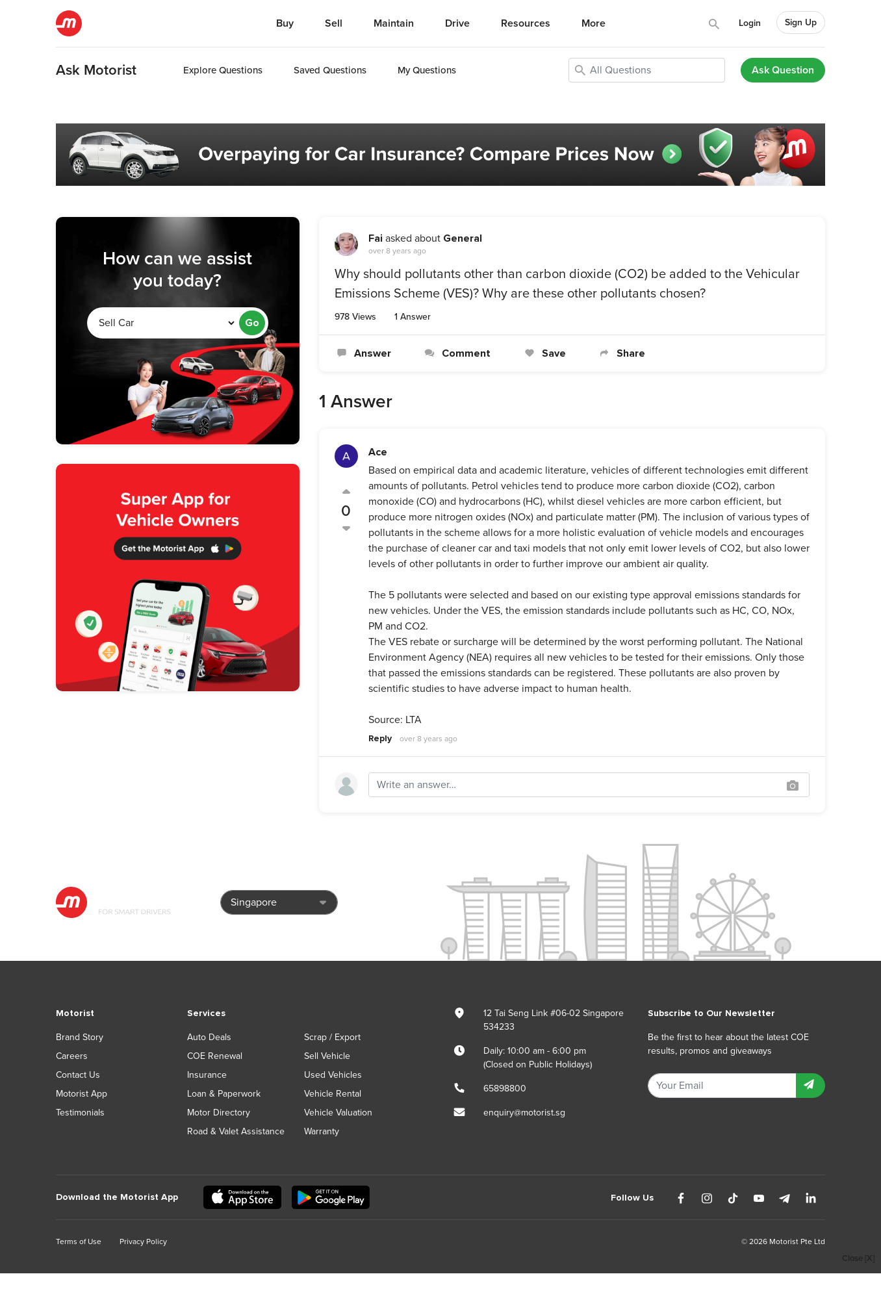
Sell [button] (333, 23)
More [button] (593, 23)
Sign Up (801, 22)
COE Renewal (214, 1056)
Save (543, 353)
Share (621, 353)
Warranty (321, 1131)
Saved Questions (330, 70)
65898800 (504, 1088)
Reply (380, 738)
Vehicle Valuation (338, 1112)
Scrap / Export (332, 1037)
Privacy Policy (143, 1241)
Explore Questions (222, 70)
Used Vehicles (333, 1074)
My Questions (427, 70)
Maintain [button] (394, 23)
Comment (456, 353)
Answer (363, 353)
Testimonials (80, 1112)
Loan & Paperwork (224, 1093)
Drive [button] (457, 23)
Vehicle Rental (332, 1093)
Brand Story (79, 1037)
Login (750, 23)
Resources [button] (525, 23)
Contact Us (78, 1074)
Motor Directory (218, 1112)
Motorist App (81, 1093)
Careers (72, 1056)
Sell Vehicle (327, 1056)
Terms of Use (78, 1241)
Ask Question (783, 70)
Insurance (207, 1074)
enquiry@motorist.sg (524, 1112)
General (462, 238)
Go (252, 322)
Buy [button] (285, 23)
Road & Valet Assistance (236, 1131)
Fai (375, 238)
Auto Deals (209, 1037)
